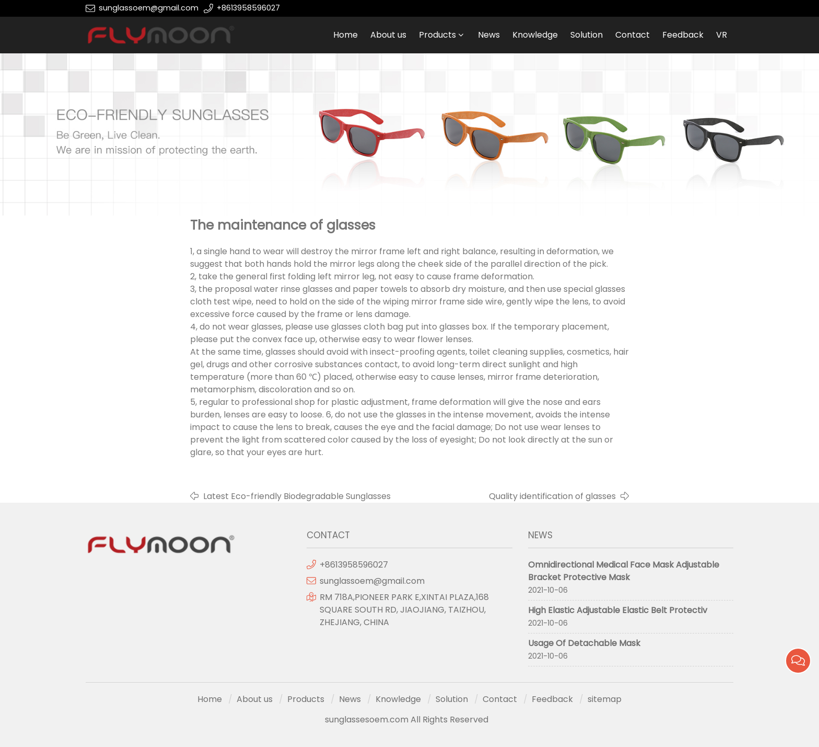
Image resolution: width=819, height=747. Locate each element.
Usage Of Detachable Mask (584, 643)
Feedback (683, 35)
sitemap (605, 699)
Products (437, 35)
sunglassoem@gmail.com (148, 8)
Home (345, 35)
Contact (632, 35)
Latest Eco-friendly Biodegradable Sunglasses (297, 496)
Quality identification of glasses (552, 496)
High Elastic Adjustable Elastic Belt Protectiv (617, 610)
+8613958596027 (248, 8)
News (489, 35)
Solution (586, 35)
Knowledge (535, 35)
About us (388, 35)
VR (721, 35)
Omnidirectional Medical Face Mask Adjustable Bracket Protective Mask (623, 571)
